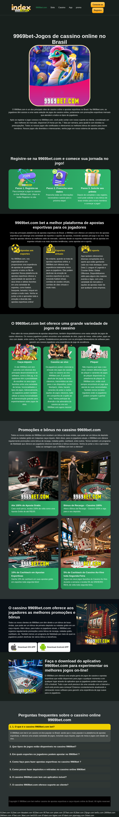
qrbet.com (58, 813)
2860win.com (5, 815)
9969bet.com (41, 7)
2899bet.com (109, 813)
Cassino (61, 7)
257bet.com (68, 813)
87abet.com (47, 815)
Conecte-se (98, 5)
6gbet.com (57, 815)
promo (78, 7)
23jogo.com (89, 813)
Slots (53, 7)
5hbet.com (89, 815)
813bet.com (79, 813)
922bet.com (38, 813)
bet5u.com (99, 813)
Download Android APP (54, 647)
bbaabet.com (26, 813)
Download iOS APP (22, 647)
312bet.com (5, 813)
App (70, 7)
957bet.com (48, 813)
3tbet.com (25, 815)
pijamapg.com (79, 815)
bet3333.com (36, 815)
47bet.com (16, 815)
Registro (98, 10)
